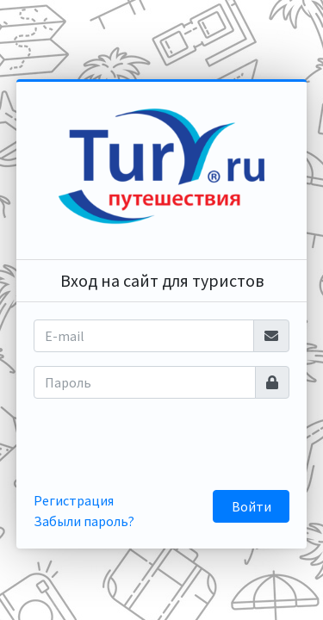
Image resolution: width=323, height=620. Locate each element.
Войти (251, 506)
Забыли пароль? (84, 521)
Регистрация (74, 500)
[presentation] (171, 446)
